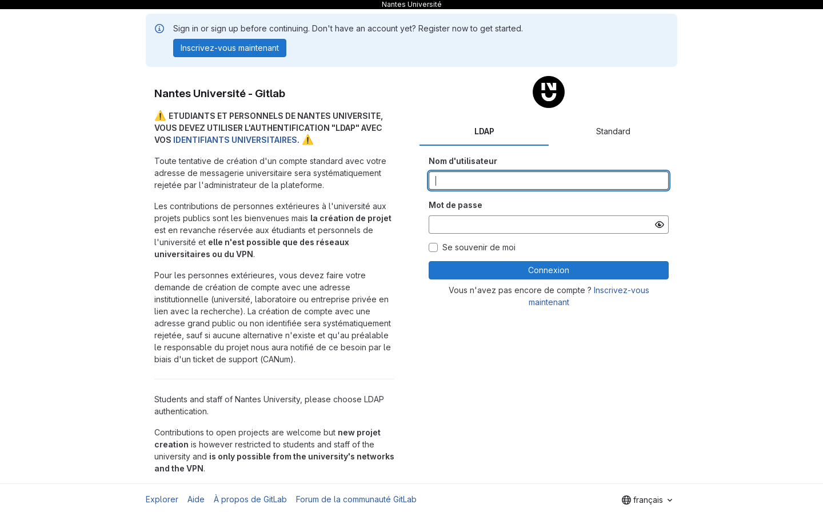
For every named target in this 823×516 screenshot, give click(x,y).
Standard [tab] (613, 131)
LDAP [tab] (484, 131)
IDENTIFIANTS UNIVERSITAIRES (235, 140)
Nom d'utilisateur (463, 161)
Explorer (162, 499)
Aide (196, 499)
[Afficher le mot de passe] (659, 224)
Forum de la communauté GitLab (356, 499)
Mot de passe (455, 205)
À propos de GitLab (250, 499)
